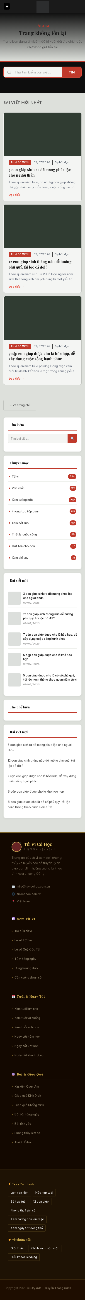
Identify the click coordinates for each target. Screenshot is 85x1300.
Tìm (72, 72)
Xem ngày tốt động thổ (27, 1228)
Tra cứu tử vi (23, 931)
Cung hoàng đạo (26, 968)
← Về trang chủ (20, 405)
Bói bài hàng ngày (27, 1114)
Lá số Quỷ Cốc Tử (27, 949)
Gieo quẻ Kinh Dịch (28, 1095)
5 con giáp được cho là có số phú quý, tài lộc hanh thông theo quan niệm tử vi (39, 804)
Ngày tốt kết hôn (27, 1046)
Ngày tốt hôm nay (27, 1036)
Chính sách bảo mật (45, 1248)
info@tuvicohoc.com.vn (33, 886)
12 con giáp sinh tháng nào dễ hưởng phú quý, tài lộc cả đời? (41, 763)
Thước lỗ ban (23, 1142)
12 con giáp (41, 1201)
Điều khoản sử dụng (24, 1257)
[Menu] (7, 6)
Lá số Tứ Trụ (23, 940)
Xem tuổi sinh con (27, 1027)
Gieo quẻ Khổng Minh (29, 1105)
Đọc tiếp (16, 194)
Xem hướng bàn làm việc (27, 1219)
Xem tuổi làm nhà (26, 1008)
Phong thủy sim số (27, 1133)
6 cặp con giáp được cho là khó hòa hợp (36, 791)
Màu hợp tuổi (44, 1192)
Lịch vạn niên (19, 1192)
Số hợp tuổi (18, 1201)
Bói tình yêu (23, 1123)
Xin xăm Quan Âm (27, 1086)
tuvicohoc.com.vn (29, 894)
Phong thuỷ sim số (23, 1210)
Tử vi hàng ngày (25, 959)
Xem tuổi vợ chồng (27, 1018)
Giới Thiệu (17, 1248)
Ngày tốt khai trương (29, 1055)
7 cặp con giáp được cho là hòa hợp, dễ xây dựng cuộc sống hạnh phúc (42, 778)
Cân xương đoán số (28, 977)
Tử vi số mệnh (19, 162)
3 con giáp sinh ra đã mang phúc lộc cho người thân (40, 747)
